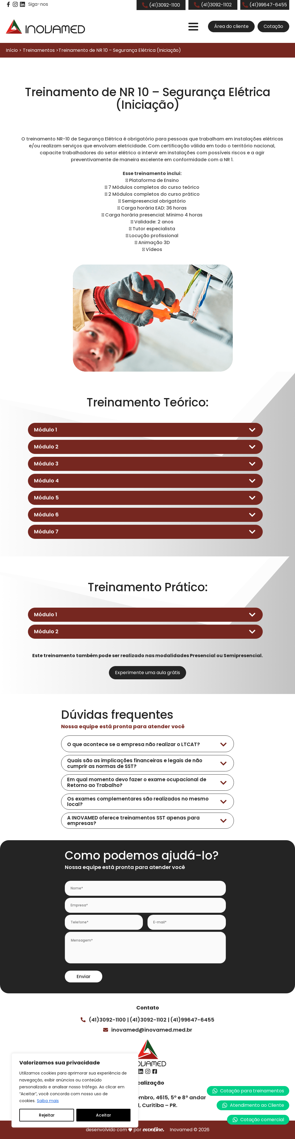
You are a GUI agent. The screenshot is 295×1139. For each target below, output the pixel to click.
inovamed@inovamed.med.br (151, 1029)
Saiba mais (48, 1101)
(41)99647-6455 (192, 1019)
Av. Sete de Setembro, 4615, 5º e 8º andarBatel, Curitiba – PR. (151, 1101)
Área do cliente (231, 26)
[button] (253, 1105)
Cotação (273, 26)
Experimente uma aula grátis (147, 672)
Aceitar (103, 1115)
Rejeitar (47, 1115)
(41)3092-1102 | (149, 1019)
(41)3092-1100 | (109, 1019)
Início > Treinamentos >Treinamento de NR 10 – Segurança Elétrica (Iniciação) (93, 50)
